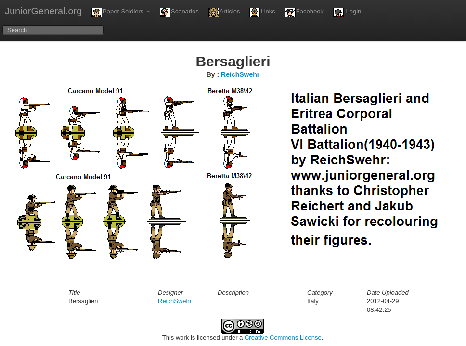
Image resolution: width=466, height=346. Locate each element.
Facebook (304, 12)
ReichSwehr (240, 74)
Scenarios (179, 12)
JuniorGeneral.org (43, 11)
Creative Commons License (283, 337)
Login (347, 12)
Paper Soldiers (120, 12)
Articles (224, 12)
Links (262, 12)
